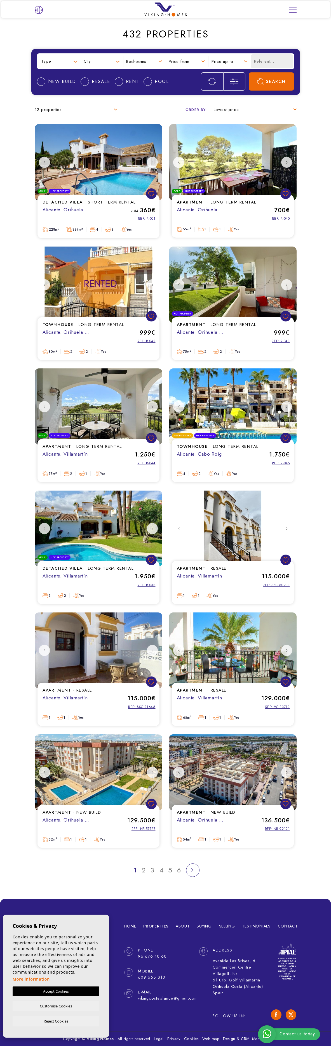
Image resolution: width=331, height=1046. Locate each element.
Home (130, 926)
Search (271, 81)
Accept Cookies (56, 990)
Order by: (196, 109)
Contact (288, 926)
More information (31, 978)
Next (152, 162)
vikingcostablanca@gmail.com (165, 998)
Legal (159, 1039)
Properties (155, 926)
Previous (44, 162)
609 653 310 (150, 977)
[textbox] (59, 61)
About (183, 926)
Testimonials (256, 926)
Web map (210, 1039)
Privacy (173, 1039)
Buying (204, 926)
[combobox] (59, 61)
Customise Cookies (56, 1005)
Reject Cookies (56, 1020)
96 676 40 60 (151, 956)
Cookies (191, 1039)
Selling (227, 926)
